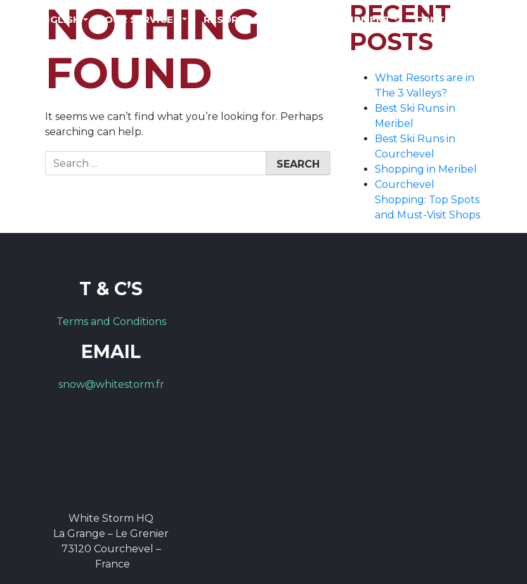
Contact (440, 19)
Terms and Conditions (111, 321)
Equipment (360, 19)
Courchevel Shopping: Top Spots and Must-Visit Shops (427, 199)
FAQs (495, 19)
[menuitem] (62, 20)
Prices (293, 19)
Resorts (228, 19)
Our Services (142, 19)
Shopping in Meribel (426, 169)
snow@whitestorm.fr (111, 384)
